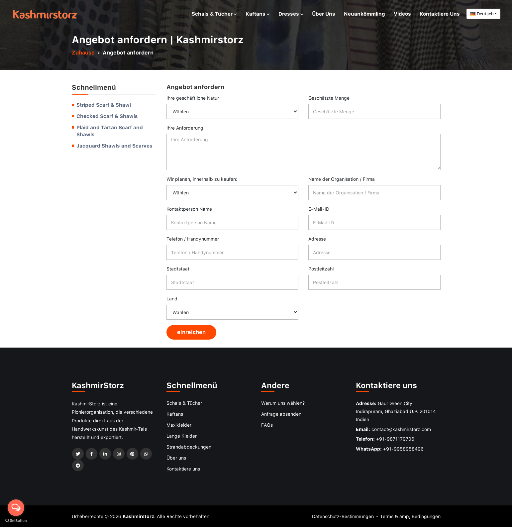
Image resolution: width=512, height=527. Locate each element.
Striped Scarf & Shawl (103, 104)
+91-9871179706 (395, 439)
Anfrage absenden (281, 414)
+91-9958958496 (403, 449)
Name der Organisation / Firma (341, 179)
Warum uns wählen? (283, 403)
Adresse (317, 239)
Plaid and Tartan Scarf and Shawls (109, 131)
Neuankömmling (364, 13)
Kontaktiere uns (440, 13)
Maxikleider (178, 425)
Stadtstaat (177, 268)
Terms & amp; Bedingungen (410, 516)
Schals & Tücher (214, 13)
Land (171, 298)
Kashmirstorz (138, 516)
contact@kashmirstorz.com (401, 429)
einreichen (191, 332)
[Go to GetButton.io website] (16, 520)
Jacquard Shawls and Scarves (114, 145)
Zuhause (83, 52)
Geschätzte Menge (329, 98)
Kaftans (258, 13)
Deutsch (482, 14)
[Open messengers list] (16, 507)
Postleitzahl (321, 268)
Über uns (323, 13)
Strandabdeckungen (188, 447)
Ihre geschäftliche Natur (192, 98)
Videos (402, 13)
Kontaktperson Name (189, 209)
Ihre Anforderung (184, 128)
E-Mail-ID (318, 209)
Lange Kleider (181, 436)
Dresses (290, 13)
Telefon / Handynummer (192, 239)
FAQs (267, 425)
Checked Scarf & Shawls (107, 116)
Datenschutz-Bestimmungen (343, 516)
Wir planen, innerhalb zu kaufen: (201, 179)
